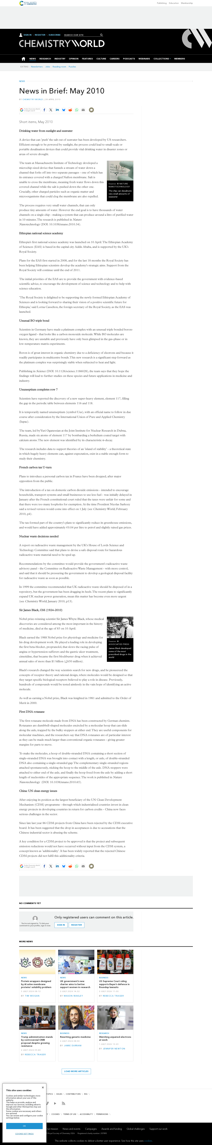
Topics (49, 1094)
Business (103, 977)
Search (101, 35)
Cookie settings (24, 1134)
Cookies (55, 1114)
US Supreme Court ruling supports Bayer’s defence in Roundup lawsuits (114, 984)
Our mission (52, 1128)
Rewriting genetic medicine (75, 1037)
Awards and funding (111, 1128)
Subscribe (55, 35)
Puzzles (72, 66)
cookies (148, 1140)
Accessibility (86, 1114)
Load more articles (76, 1071)
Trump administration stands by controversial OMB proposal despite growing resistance (37, 1041)
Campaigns (91, 1128)
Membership (187, 3)
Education (174, 3)
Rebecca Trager (113, 996)
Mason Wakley (73, 996)
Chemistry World (33, 99)
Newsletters (37, 66)
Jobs (47, 66)
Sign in (61, 925)
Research (104, 1033)
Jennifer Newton (114, 1048)
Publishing (162, 3)
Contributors (73, 1094)
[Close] (43, 1087)
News (22, 81)
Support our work (158, 1128)
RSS (85, 1094)
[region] (24, 1113)
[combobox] (82, 35)
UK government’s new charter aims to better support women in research (75, 984)
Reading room (59, 66)
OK (24, 1126)
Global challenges (136, 1128)
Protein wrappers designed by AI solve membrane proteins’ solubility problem (36, 984)
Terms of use (69, 1114)
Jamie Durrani (73, 1045)
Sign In (28, 35)
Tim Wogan (32, 996)
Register (40, 35)
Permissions (102, 1114)
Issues (59, 1094)
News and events (71, 1128)
